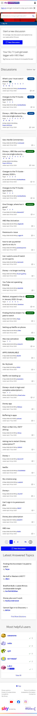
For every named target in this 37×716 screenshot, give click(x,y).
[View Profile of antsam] (19, 418)
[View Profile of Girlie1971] (19, 520)
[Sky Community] (12, 2)
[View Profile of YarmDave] (21, 304)
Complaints (5, 694)
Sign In (34, 3)
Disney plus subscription (12, 516)
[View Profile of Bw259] (19, 356)
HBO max (6, 528)
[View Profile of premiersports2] (21, 248)
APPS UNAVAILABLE (10, 352)
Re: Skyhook (7, 364)
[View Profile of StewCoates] (21, 395)
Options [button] (29, 69)
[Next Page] (30, 542)
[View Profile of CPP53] (18, 367)
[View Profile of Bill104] (7, 610)
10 (9, 86)
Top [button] (19, 686)
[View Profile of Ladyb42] (20, 482)
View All (18, 675)
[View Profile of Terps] (18, 319)
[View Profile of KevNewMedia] (22, 88)
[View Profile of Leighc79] (20, 235)
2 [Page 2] (14, 542)
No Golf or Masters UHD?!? (14, 576)
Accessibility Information (28, 692)
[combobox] (17, 15)
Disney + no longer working (13, 270)
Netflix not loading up (11, 376)
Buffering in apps (9, 415)
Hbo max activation (10, 339)
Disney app (7, 404)
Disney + (6, 456)
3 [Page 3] (17, 542)
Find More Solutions (18, 617)
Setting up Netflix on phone (14, 327)
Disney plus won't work (12, 598)
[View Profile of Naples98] (20, 224)
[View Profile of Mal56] (19, 531)
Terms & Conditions (29, 690)
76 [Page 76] (25, 542)
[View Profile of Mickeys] (19, 407)
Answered (30, 151)
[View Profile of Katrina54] (20, 262)
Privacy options (6, 690)
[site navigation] (2, 3)
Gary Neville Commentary (12, 140)
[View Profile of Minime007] (20, 212)
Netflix (5, 467)
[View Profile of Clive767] (20, 494)
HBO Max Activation (10, 220)
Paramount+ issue (10, 232)
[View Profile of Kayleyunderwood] (12, 601)
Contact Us (32, 694)
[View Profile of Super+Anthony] (7, 125)
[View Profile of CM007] (19, 508)
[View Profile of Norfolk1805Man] (11, 591)
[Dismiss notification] (34, 8)
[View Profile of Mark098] (20, 288)
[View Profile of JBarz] (7, 579)
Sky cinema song (9, 479)
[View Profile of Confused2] (21, 143)
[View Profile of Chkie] (19, 330)
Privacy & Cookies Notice (9, 692)
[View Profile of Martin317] (20, 459)
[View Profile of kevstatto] (20, 379)
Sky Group (4, 696)
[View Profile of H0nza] (19, 433)
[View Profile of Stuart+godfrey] (21, 274)
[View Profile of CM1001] (19, 447)
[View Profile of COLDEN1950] (21, 470)
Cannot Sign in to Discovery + (15, 608)
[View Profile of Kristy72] (20, 344)
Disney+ (5, 490)
